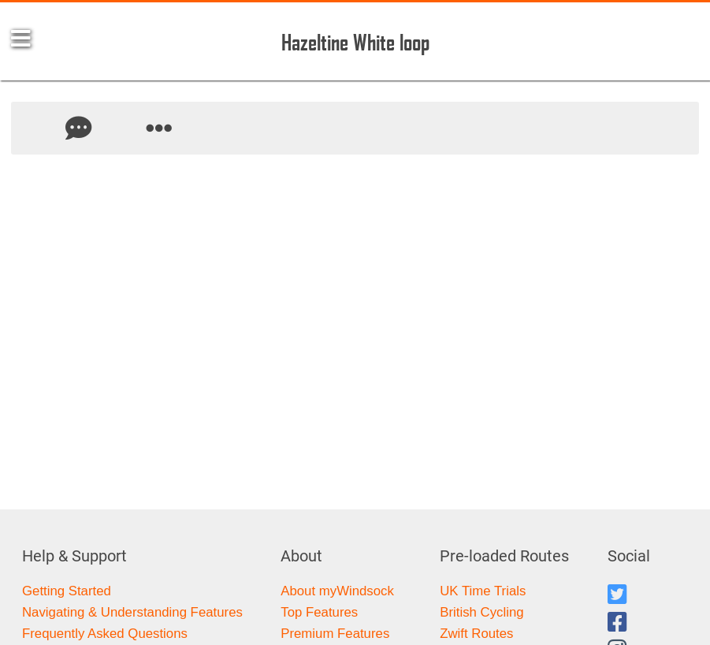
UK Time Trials (483, 590)
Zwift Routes (476, 633)
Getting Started (66, 590)
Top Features (319, 612)
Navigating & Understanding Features (132, 612)
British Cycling (481, 612)
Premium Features (335, 633)
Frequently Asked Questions (105, 633)
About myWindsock (337, 590)
